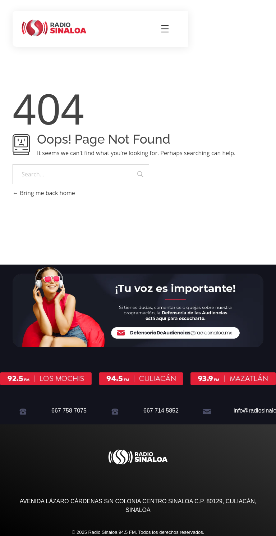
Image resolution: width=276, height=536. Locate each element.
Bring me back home (44, 193)
